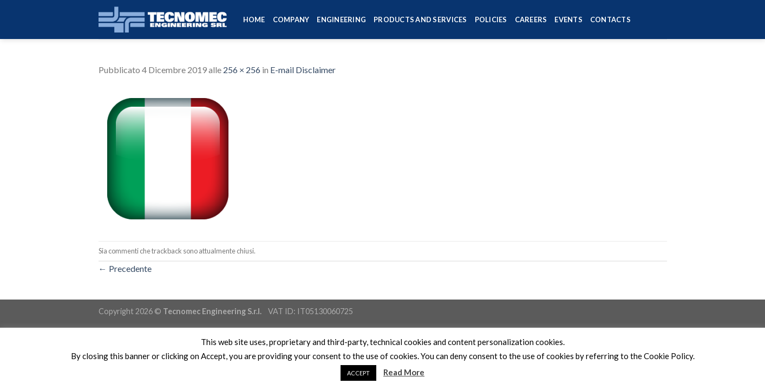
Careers (531, 19)
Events (568, 19)
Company (291, 19)
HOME (254, 19)
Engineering (341, 19)
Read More (403, 372)
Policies (491, 19)
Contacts (610, 19)
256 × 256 (241, 69)
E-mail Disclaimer (303, 69)
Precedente (125, 268)
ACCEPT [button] (358, 372)
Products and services (420, 19)
